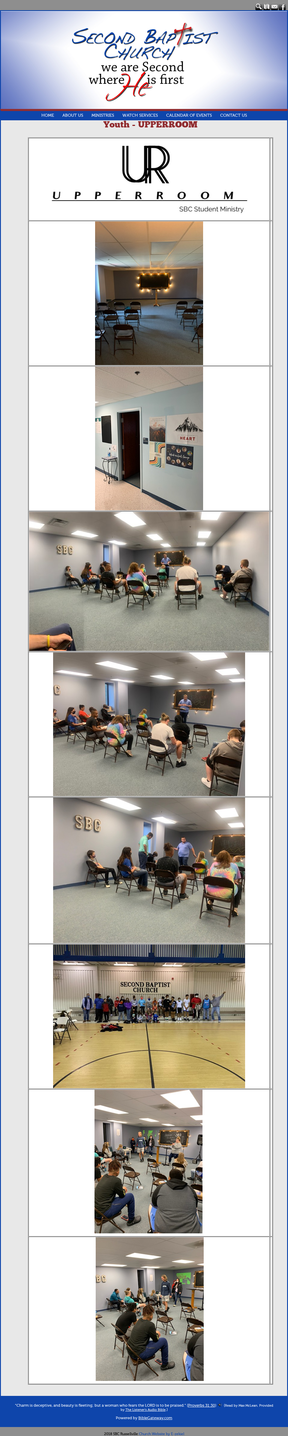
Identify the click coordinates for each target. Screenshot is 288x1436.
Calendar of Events (189, 115)
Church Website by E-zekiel (161, 1434)
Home (47, 115)
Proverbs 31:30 (201, 1405)
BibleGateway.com (155, 1418)
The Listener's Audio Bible (145, 1409)
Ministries (103, 115)
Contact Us (233, 115)
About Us (72, 115)
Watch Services (140, 115)
